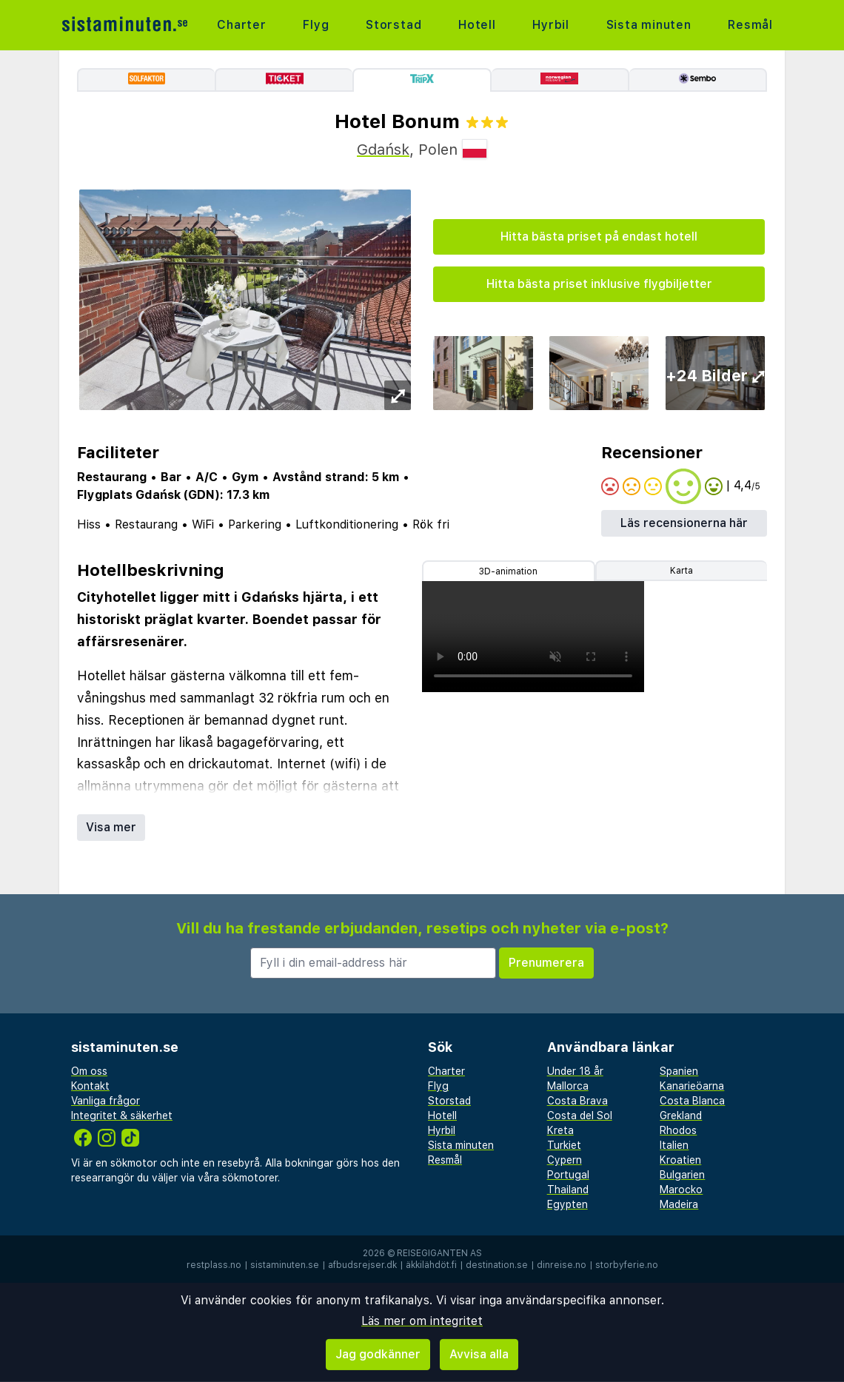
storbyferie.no (626, 1265)
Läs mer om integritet (422, 1321)
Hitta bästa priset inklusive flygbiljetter (599, 284)
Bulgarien (682, 1175)
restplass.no (214, 1265)
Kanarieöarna (692, 1086)
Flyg (316, 25)
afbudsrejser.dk (362, 1265)
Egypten (567, 1204)
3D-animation (508, 571)
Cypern (564, 1160)
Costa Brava (577, 1101)
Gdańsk (383, 149)
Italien (674, 1145)
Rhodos (678, 1130)
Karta (681, 571)
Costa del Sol (579, 1115)
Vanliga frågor (105, 1101)
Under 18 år (575, 1071)
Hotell (477, 25)
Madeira (679, 1204)
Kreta (560, 1130)
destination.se (497, 1265)
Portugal (568, 1175)
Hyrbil (550, 25)
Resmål (750, 25)
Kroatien (680, 1160)
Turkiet (564, 1145)
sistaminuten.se (284, 1265)
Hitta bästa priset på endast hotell (598, 236)
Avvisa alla (479, 1354)
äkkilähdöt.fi (431, 1265)
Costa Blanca (692, 1101)
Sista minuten (648, 25)
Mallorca (568, 1086)
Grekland (681, 1115)
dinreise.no (561, 1265)
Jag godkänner (378, 1354)
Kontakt (90, 1086)
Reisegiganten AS (439, 1253)
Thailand (568, 1189)
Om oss (89, 1071)
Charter (242, 25)
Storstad (393, 25)
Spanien (679, 1071)
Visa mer (111, 827)
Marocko (681, 1189)
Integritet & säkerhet (122, 1115)
